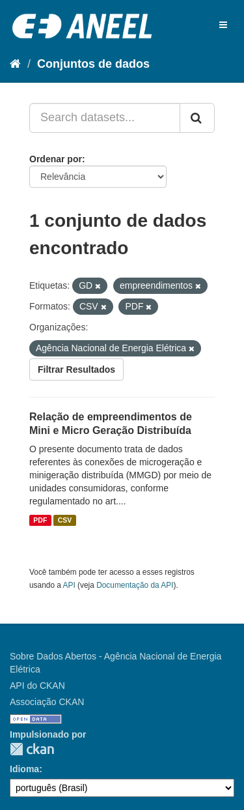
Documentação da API (134, 585)
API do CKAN (37, 685)
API (69, 585)
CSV (65, 520)
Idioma (24, 769)
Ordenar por (55, 159)
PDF (40, 520)
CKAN (32, 749)
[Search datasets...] (104, 118)
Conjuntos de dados (93, 63)
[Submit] (197, 118)
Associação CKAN (47, 702)
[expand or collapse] (223, 25)
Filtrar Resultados (76, 369)
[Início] (15, 63)
